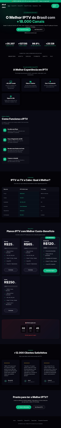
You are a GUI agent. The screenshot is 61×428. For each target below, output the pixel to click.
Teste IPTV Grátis (33, 4)
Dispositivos (41, 4)
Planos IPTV (25, 4)
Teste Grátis (33, 420)
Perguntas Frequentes (43, 420)
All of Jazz (6, 5)
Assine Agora (54, 4)
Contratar (10, 269)
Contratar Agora (50, 270)
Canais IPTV (18, 4)
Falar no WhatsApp (23, 407)
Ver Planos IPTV (38, 29)
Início (13, 4)
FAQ (46, 4)
